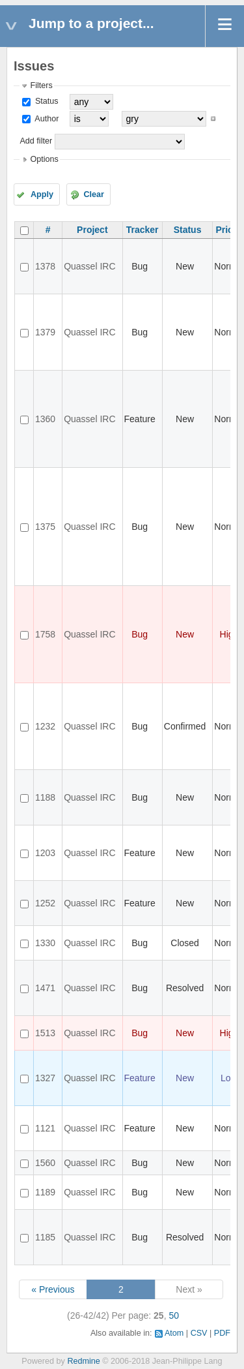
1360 (45, 419)
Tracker (142, 229)
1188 (45, 797)
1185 (45, 1237)
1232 (45, 726)
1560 (45, 1163)
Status (45, 101)
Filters (41, 85)
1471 (45, 988)
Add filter (36, 141)
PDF (222, 1333)
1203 (45, 853)
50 (174, 1315)
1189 (45, 1192)
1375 (45, 526)
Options (44, 159)
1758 (45, 634)
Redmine (83, 1361)
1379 (45, 332)
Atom (174, 1333)
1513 (45, 1033)
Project (92, 229)
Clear (93, 194)
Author (46, 118)
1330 (45, 943)
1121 (45, 1128)
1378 (45, 266)
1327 (45, 1078)
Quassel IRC (89, 266)
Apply (42, 194)
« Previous (52, 1289)
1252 (45, 903)
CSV (199, 1333)
